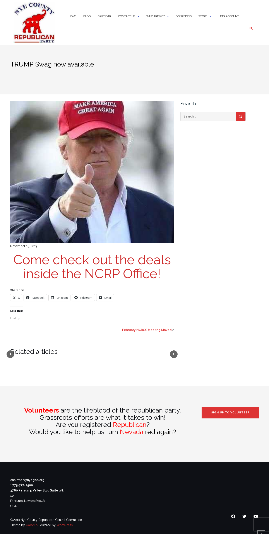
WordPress (65, 525)
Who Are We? (155, 16)
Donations (183, 16)
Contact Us (126, 16)
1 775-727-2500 (21, 485)
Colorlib (32, 525)
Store (202, 16)
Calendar (104, 16)
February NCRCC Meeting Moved (146, 330)
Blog (87, 16)
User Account (229, 16)
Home (72, 16)
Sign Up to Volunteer (230, 412)
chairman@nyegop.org (27, 480)
